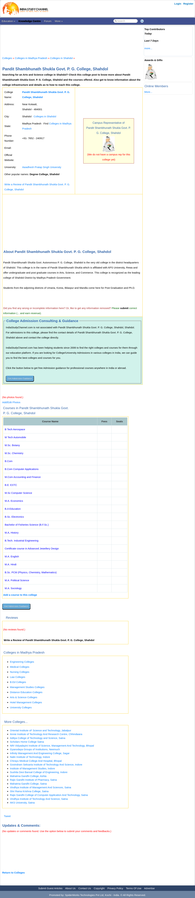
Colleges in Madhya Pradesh (31, 58)
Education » (8, 21)
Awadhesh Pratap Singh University (41, 167)
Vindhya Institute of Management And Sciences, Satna (40, 787)
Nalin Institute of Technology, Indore (30, 756)
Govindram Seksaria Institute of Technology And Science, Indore (46, 764)
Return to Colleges (13, 872)
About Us (70, 888)
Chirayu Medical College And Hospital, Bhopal (36, 760)
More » (59, 21)
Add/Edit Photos (11, 402)
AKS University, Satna (22, 802)
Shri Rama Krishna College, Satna (29, 791)
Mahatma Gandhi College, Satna (28, 783)
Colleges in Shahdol (61, 58)
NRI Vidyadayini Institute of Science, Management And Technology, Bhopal (52, 745)
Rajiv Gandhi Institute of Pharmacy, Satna (33, 779)
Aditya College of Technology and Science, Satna (37, 738)
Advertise (149, 888)
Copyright (99, 888)
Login (177, 3)
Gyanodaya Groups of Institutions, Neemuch (35, 749)
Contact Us (84, 888)
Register (188, 3)
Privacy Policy (115, 888)
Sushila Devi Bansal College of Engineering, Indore (38, 772)
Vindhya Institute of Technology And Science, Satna (39, 798)
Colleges (7, 58)
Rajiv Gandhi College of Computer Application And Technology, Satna (49, 795)
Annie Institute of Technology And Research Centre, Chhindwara (46, 734)
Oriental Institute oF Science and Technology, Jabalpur (40, 730)
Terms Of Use (133, 888)
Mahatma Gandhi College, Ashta (28, 776)
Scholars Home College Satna (27, 741)
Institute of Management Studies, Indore (32, 768)
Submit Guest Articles (50, 888)
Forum (47, 21)
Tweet (7, 816)
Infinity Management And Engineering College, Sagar (40, 753)
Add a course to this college (20, 594)
